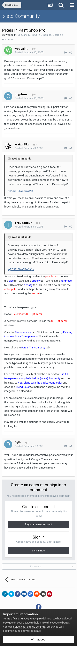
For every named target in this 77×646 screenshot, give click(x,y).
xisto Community (21, 16)
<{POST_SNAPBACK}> (21, 190)
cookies (8, 622)
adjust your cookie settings (29, 626)
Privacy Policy (29, 618)
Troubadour (23, 223)
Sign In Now (38, 550)
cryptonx (21, 94)
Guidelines (44, 618)
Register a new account (38, 524)
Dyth (18, 442)
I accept (38, 639)
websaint (11, 34)
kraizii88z (22, 144)
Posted (29, 52)
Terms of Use (11, 618)
